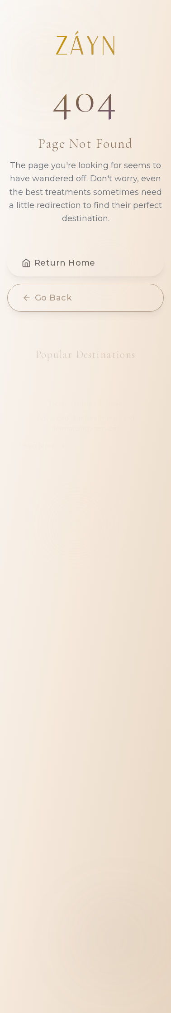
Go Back (46, 300)
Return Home (58, 265)
